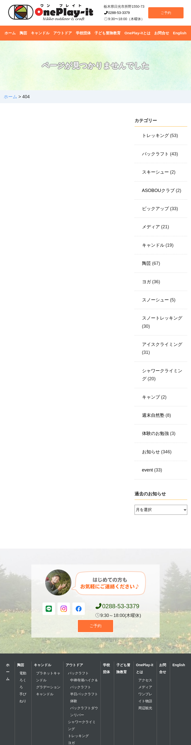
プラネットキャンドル (48, 676)
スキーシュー (155, 172)
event (147, 469)
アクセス (145, 680)
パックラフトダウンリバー (84, 711)
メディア (151, 226)
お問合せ (161, 33)
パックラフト (155, 153)
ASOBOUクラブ (158, 190)
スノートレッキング (162, 318)
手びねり (22, 697)
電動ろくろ (22, 680)
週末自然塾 (153, 415)
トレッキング (155, 135)
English (179, 33)
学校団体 (83, 33)
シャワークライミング (82, 725)
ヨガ (146, 281)
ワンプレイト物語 (145, 697)
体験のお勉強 (155, 433)
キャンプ (151, 397)
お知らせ (151, 451)
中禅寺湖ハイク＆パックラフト (84, 683)
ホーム (10, 33)
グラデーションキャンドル (48, 690)
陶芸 (23, 33)
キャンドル (40, 33)
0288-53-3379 (117, 13)
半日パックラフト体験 (84, 697)
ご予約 (166, 13)
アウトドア (62, 33)
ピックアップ (155, 208)
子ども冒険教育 (108, 33)
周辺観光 (145, 708)
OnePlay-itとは (137, 33)
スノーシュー (155, 299)
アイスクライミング (162, 344)
